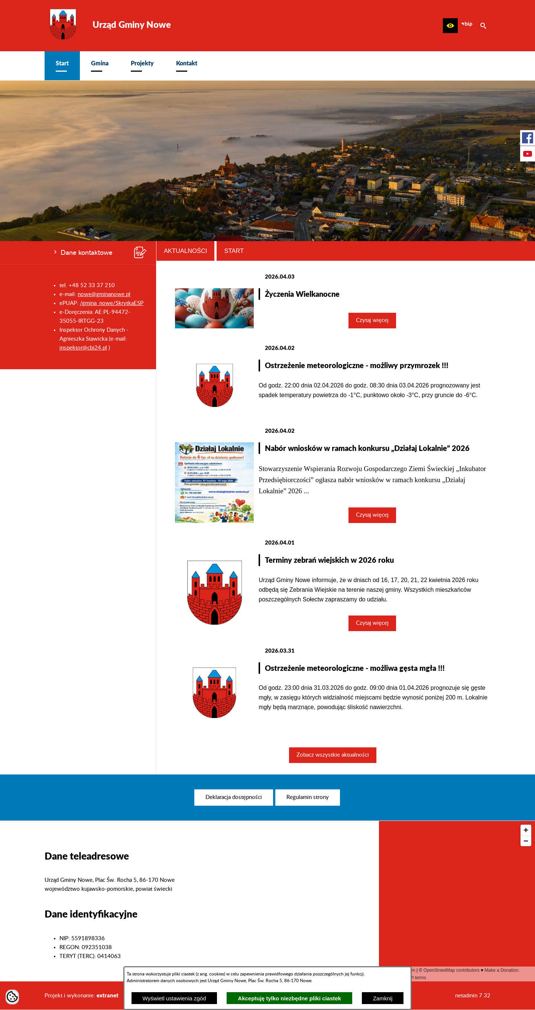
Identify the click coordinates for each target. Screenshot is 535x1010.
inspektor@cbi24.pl (83, 348)
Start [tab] (234, 250)
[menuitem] (62, 65)
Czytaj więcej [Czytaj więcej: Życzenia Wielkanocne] (372, 320)
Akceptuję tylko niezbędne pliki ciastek (289, 998)
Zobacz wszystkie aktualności (332, 755)
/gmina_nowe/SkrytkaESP (111, 303)
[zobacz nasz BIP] (466, 25)
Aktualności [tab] (185, 250)
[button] (450, 25)
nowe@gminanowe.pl (104, 294)
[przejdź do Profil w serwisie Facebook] (527, 137)
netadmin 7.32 (472, 995)
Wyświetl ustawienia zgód (174, 998)
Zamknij (383, 998)
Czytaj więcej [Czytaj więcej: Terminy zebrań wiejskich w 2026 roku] (372, 623)
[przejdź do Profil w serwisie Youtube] (527, 153)
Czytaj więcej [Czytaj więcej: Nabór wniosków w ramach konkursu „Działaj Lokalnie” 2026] (372, 515)
